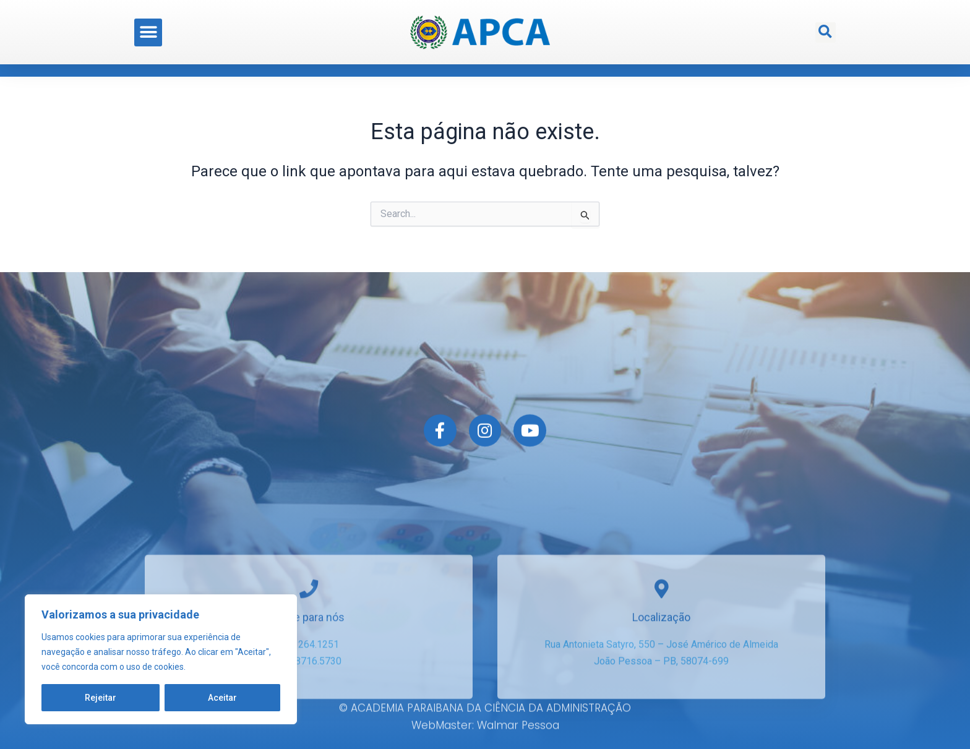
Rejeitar (100, 698)
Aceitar (222, 698)
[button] (148, 28)
